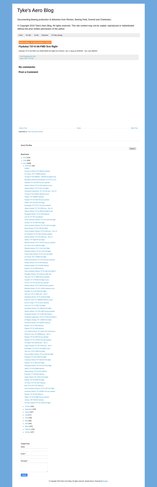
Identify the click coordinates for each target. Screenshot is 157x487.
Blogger (105, 481)
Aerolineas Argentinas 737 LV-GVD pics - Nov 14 (40, 191)
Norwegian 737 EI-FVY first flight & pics (37, 348)
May (26, 421)
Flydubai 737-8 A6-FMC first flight (35, 291)
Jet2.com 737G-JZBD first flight (35, 351)
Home (21, 35)
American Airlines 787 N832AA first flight (38, 360)
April (26, 423)
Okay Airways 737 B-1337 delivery (36, 371)
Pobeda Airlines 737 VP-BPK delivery (37, 265)
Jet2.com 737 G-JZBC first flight (35, 305)
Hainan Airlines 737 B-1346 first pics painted (39, 285)
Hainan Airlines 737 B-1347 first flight (37, 188)
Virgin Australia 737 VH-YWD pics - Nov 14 (39, 208)
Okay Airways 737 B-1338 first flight (36, 228)
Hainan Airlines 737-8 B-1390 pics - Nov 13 (39, 237)
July (26, 415)
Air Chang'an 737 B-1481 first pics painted (38, 234)
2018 (25, 160)
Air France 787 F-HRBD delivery (35, 174)
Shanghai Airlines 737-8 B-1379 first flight (38, 365)
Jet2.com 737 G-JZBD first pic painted (37, 277)
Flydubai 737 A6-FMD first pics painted (37, 182)
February (28, 429)
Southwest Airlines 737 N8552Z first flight (38, 308)
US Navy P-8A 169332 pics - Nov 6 (36, 343)
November (28, 166)
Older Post (134, 128)
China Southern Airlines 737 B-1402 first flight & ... (41, 271)
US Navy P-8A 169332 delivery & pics (37, 194)
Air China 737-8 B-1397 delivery (35, 383)
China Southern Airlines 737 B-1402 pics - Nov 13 (41, 231)
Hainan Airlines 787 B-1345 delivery (36, 262)
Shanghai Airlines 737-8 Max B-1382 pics (38, 274)
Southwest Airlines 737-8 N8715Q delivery (38, 314)
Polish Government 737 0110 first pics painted (40, 260)
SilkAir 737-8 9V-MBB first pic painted (37, 397)
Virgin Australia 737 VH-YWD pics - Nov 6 (38, 346)
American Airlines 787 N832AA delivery (37, 171)
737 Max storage (56, 35)
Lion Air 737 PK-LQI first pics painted (37, 283)
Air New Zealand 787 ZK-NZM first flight (38, 403)
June (26, 418)
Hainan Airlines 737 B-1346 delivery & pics (38, 185)
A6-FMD (31, 58)
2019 (25, 157)
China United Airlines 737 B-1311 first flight (38, 254)
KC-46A (28, 35)
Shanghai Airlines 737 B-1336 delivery (37, 214)
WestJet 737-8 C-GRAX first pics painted (38, 340)
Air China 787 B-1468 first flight (35, 245)
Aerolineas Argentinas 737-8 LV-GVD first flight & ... (41, 317)
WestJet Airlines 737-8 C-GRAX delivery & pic (39, 288)
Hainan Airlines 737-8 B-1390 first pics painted (40, 311)
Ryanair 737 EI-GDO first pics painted (37, 200)
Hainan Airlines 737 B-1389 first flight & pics (39, 211)
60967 (26, 58)
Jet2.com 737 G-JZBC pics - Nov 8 (36, 294)
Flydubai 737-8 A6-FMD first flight (35, 357)
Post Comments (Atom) (35, 132)
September (29, 409)
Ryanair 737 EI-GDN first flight (34, 380)
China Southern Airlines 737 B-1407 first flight (39, 388)
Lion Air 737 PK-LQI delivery (34, 217)
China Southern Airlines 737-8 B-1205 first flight (40, 220)
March (27, 426)
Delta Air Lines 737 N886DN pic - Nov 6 (37, 334)
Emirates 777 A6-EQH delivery (35, 374)
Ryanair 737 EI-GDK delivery (34, 325)
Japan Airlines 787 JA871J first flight (36, 377)
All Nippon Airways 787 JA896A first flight (38, 320)
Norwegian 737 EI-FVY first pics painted (38, 205)
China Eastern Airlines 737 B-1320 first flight (39, 354)
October (28, 406)
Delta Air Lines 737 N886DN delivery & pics (39, 300)
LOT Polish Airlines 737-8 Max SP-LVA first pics (40, 331)
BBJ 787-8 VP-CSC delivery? (34, 385)
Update (27, 168)
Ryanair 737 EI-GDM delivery (34, 328)
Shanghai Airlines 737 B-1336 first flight (37, 297)
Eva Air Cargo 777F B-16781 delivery (37, 303)
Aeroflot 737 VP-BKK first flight (35, 223)
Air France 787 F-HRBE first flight (35, 257)
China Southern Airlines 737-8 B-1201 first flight (40, 225)
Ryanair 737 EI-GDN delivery (34, 268)
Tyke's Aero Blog (35, 10)
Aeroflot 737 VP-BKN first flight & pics (37, 280)
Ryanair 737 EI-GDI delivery (34, 394)
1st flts (36, 35)
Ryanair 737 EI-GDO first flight (34, 363)
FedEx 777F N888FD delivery (34, 197)
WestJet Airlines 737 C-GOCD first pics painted (40, 242)
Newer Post (23, 128)
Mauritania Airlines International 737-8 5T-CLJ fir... (41, 180)
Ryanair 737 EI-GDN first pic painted (36, 337)
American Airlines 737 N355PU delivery (37, 323)
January (28, 432)
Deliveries (45, 35)
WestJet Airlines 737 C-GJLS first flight (37, 248)
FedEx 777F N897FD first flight (35, 240)
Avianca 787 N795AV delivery (34, 400)
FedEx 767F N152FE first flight (35, 202)
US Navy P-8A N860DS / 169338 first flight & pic (40, 177)
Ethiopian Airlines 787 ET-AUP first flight (38, 251)
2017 (25, 163)
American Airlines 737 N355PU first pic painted (40, 391)
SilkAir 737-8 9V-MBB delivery (34, 368)
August (27, 412)
